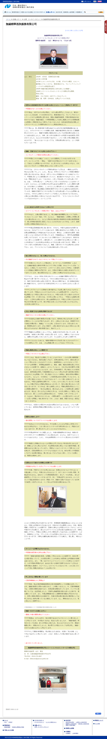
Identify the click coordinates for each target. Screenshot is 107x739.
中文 (5, 722)
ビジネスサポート (39, 722)
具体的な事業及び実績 (18, 727)
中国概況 (68, 733)
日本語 (10, 722)
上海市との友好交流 (81, 722)
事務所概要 (7, 727)
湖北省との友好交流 (83, 723)
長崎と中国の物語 (70, 725)
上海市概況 (75, 733)
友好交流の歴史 (70, 722)
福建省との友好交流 (71, 723)
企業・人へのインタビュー (41, 727)
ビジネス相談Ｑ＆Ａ (51, 722)
